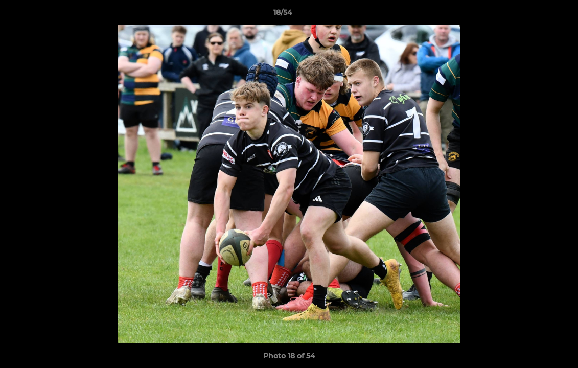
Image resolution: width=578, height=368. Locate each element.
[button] (535, 14)
